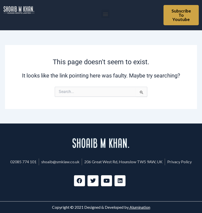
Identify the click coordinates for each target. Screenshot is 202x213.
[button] (105, 14)
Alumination (139, 207)
